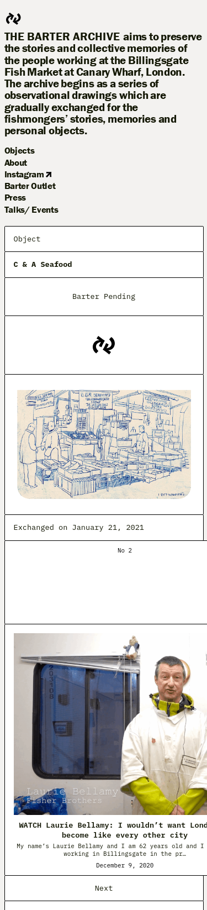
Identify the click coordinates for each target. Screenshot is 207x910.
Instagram (28, 174)
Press (15, 197)
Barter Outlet (30, 186)
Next (104, 888)
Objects (19, 150)
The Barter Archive (62, 37)
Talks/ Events (31, 209)
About (15, 162)
